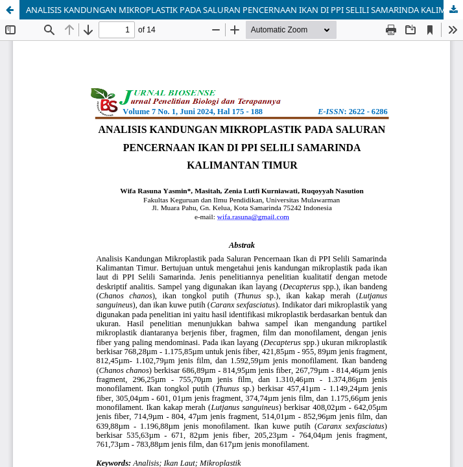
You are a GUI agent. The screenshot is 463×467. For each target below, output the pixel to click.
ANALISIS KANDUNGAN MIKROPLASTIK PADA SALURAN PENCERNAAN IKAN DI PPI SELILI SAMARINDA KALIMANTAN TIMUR (244, 10)
